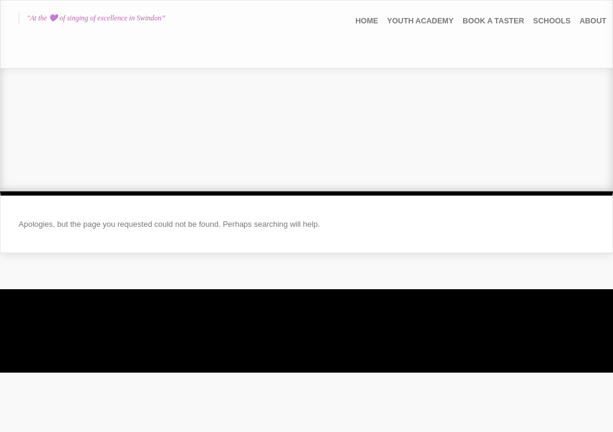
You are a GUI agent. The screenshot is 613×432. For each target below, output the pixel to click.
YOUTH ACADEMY (420, 21)
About (592, 21)
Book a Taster (493, 21)
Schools (551, 21)
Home (367, 21)
